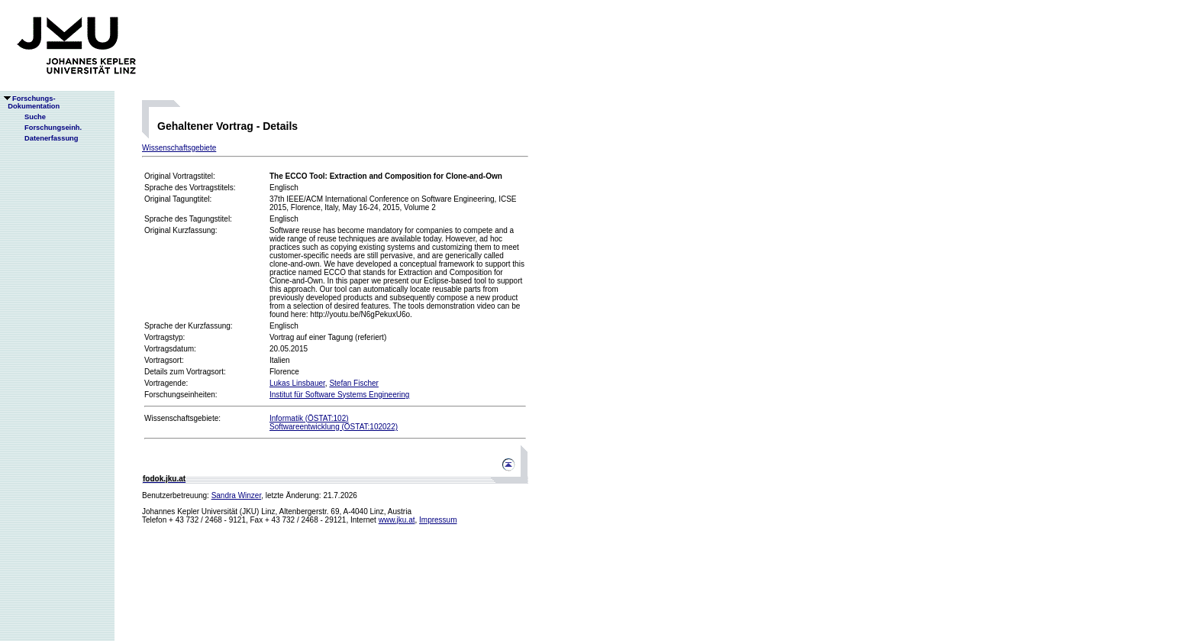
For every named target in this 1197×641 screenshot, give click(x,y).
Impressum (438, 520)
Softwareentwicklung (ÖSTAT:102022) (333, 426)
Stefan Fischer (353, 383)
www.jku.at (397, 520)
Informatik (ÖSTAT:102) (309, 418)
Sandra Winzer (236, 495)
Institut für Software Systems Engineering (339, 394)
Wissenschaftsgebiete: (182, 418)
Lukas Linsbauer (297, 383)
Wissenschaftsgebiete (179, 148)
